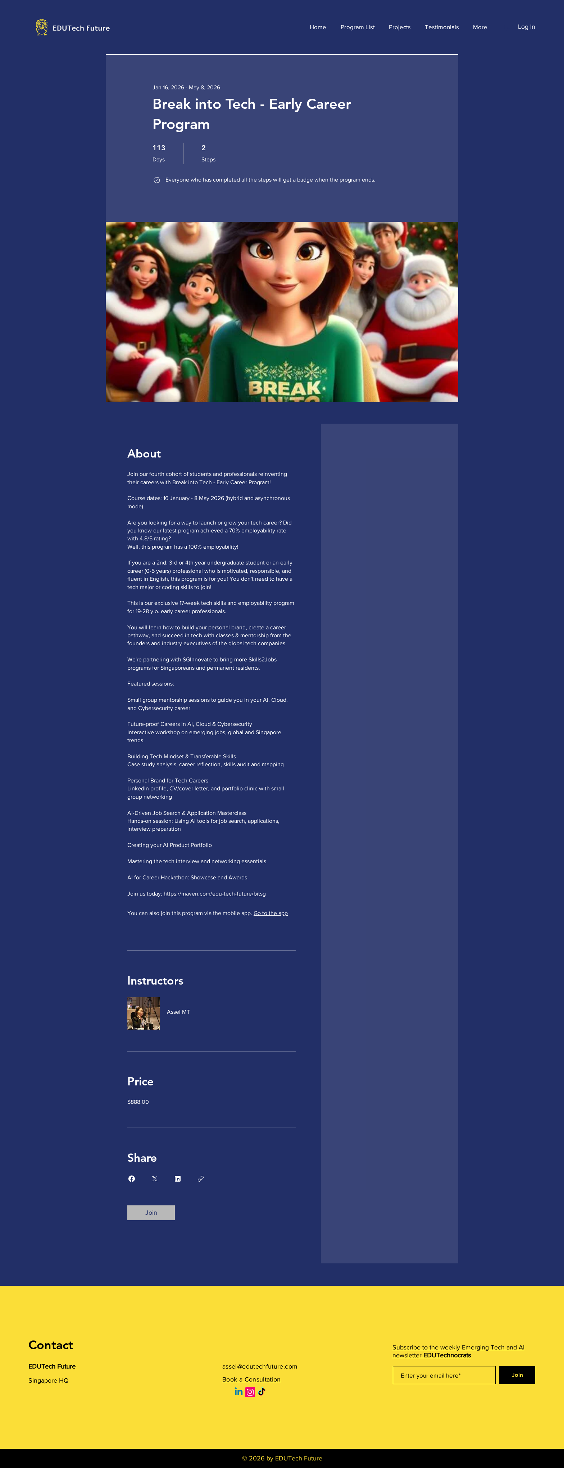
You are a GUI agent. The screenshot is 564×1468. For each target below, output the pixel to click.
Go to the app (271, 913)
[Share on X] (154, 1178)
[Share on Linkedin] (177, 1178)
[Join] (517, 1375)
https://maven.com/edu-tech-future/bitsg (215, 894)
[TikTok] (262, 1392)
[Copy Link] (200, 1178)
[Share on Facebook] (131, 1178)
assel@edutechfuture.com (259, 1366)
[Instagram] (250, 1392)
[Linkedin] (239, 1392)
